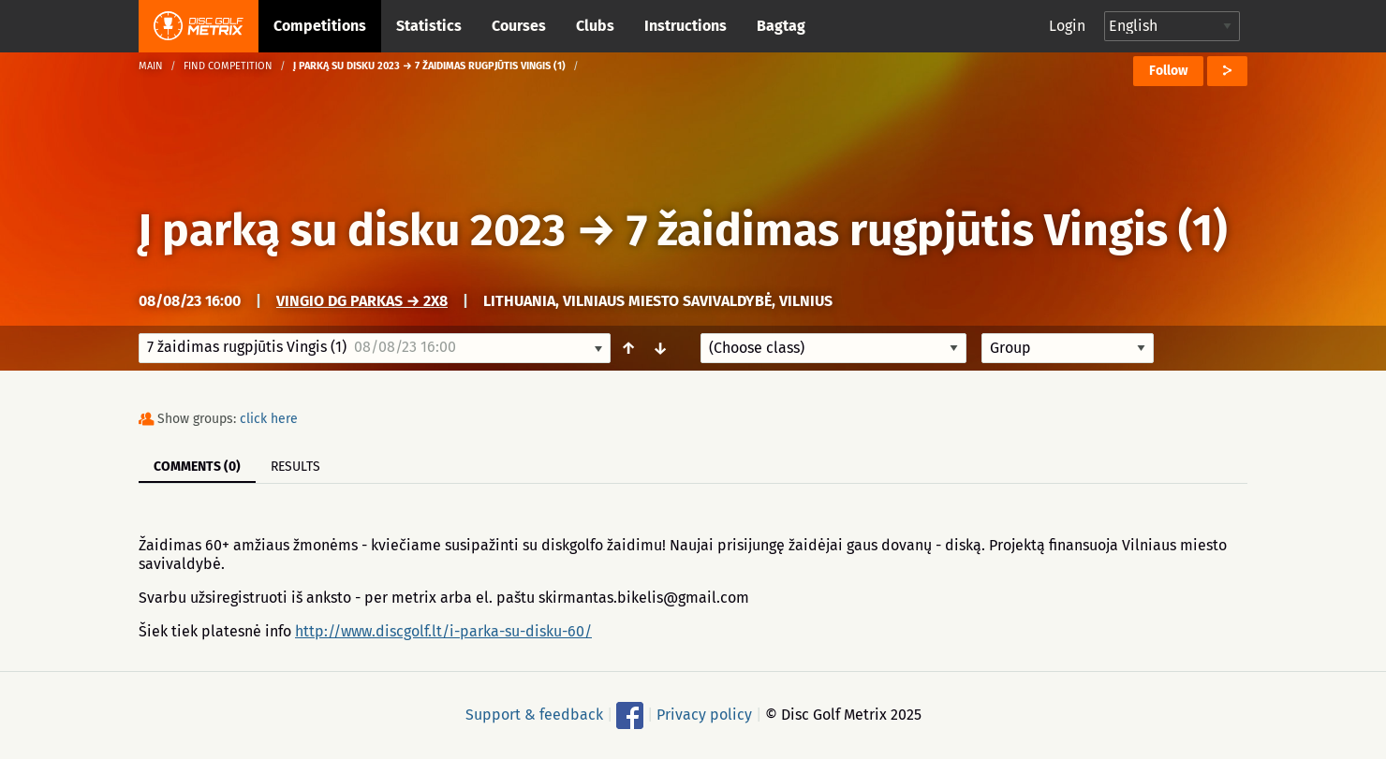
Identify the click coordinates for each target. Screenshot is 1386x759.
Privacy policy (704, 714)
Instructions (685, 26)
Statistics (429, 26)
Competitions (319, 26)
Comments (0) (197, 466)
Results (295, 466)
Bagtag (781, 26)
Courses (519, 26)
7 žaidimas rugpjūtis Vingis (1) (927, 230)
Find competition (228, 66)
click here (269, 419)
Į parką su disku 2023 (352, 230)
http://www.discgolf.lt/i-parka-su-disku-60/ (443, 631)
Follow (1168, 71)
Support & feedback (534, 714)
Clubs (595, 26)
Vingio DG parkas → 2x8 (362, 301)
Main (151, 66)
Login (1067, 26)
